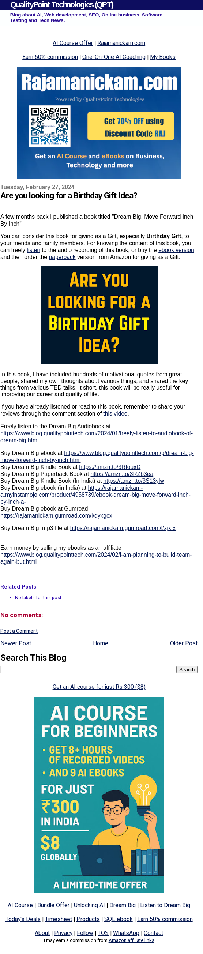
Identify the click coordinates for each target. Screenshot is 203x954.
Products (88, 919)
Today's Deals (23, 919)
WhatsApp (126, 932)
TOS (103, 932)
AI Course (20, 905)
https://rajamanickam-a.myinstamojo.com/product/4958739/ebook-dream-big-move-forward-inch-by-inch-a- (95, 495)
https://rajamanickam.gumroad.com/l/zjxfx (123, 528)
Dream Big (122, 905)
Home (100, 643)
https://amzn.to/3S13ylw (133, 481)
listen (33, 250)
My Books (163, 56)
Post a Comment (19, 631)
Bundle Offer (53, 905)
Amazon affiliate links (131, 940)
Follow (85, 932)
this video (115, 413)
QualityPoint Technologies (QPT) (61, 4)
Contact (153, 932)
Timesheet (58, 919)
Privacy (63, 932)
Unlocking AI (89, 905)
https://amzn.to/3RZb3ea (122, 474)
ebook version (176, 250)
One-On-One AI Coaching (114, 56)
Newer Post (15, 643)
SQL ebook (118, 919)
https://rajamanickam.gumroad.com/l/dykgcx (56, 515)
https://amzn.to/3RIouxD (109, 467)
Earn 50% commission (50, 56)
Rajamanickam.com (121, 43)
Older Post (184, 643)
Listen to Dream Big (165, 905)
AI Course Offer (73, 43)
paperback (62, 257)
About (42, 932)
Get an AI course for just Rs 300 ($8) (99, 686)
